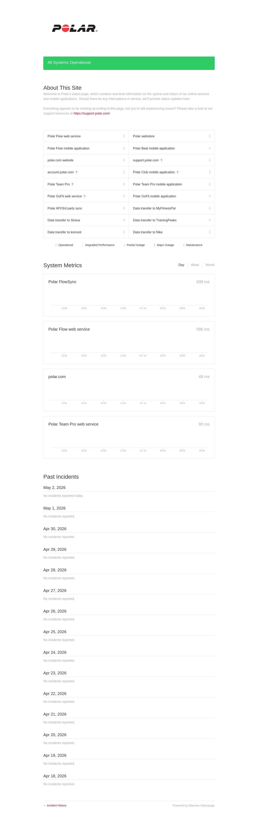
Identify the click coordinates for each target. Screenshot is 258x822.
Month (210, 265)
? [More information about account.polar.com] (76, 172)
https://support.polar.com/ (92, 113)
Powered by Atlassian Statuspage (194, 805)
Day (181, 265)
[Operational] (124, 136)
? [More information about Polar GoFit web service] (84, 196)
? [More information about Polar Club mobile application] (177, 172)
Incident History (54, 805)
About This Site (62, 88)
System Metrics (62, 265)
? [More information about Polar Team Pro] (72, 184)
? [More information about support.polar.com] (161, 160)
